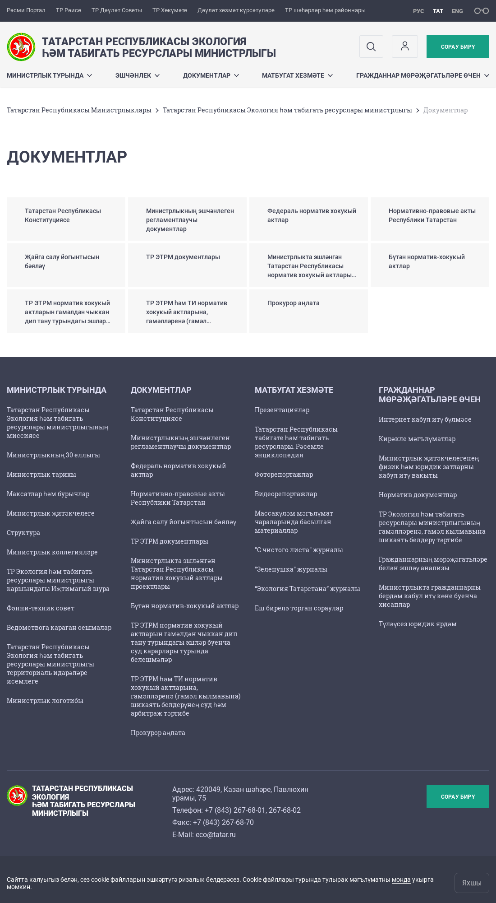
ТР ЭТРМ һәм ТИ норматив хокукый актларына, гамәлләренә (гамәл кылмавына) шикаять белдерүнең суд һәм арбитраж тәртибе (185, 696)
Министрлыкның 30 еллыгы (53, 455)
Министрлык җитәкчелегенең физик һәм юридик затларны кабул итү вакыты (429, 466)
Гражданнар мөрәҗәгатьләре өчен (422, 75)
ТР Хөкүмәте (169, 10)
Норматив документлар (418, 494)
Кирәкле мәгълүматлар (417, 438)
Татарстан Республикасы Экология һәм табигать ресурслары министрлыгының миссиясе (57, 422)
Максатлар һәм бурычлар (48, 493)
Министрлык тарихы (41, 474)
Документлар (211, 75)
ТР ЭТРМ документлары (169, 541)
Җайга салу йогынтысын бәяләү (183, 521)
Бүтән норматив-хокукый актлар (185, 605)
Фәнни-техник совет (40, 608)
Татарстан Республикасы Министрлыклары (79, 110)
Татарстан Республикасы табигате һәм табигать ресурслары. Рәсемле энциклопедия (296, 442)
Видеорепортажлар (286, 493)
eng (457, 11)
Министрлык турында (49, 75)
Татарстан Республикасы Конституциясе (172, 414)
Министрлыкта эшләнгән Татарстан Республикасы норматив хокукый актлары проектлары (177, 573)
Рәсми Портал (26, 10)
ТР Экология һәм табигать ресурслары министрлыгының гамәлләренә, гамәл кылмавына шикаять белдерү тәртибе (432, 527)
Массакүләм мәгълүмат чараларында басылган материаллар (294, 522)
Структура (23, 532)
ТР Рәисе (68, 10)
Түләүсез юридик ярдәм (418, 623)
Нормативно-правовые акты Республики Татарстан (178, 498)
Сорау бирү (458, 47)
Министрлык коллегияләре (52, 552)
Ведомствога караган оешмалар (59, 627)
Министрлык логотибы (45, 700)
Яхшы (472, 883)
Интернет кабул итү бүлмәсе (425, 419)
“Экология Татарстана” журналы (307, 588)
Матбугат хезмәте (297, 75)
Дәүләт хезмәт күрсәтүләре (236, 10)
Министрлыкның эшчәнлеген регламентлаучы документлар (181, 442)
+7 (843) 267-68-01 (235, 810)
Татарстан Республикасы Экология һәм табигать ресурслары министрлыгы (287, 110)
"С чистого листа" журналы (299, 549)
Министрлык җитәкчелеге (51, 513)
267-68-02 (285, 810)
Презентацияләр (282, 409)
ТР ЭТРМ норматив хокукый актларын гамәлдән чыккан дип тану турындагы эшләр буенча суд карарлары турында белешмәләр (184, 642)
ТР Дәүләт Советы (117, 10)
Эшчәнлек (137, 75)
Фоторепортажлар (284, 474)
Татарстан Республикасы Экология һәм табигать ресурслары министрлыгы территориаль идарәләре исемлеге (50, 663)
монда (401, 879)
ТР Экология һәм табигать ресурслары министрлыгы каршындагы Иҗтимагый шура (58, 580)
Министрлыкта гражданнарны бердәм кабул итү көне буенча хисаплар (430, 596)
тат (438, 11)
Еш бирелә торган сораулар (299, 608)
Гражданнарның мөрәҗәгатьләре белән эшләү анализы (433, 563)
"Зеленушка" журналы (291, 569)
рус (418, 11)
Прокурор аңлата (158, 732)
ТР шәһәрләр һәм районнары (325, 10)
